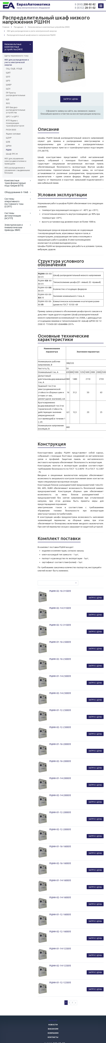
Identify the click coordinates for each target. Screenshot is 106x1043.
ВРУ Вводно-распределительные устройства (15, 110)
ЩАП (8, 73)
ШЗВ (8, 142)
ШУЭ (8, 77)
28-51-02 (85, 7)
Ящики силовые (13, 134)
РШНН (8, 150)
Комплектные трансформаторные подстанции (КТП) (15, 183)
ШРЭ (8, 81)
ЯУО (8, 103)
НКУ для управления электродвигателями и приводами (15, 161)
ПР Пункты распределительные (15, 94)
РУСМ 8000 (11, 130)
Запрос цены (70, 99)
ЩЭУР (8, 138)
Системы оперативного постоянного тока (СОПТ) (14, 203)
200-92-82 (85, 4)
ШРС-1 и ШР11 (12, 116)
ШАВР (8, 85)
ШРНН (8, 146)
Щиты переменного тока (16, 56)
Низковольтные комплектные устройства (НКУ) (14, 47)
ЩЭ (7, 99)
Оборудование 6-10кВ (16, 192)
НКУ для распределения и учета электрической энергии (17, 62)
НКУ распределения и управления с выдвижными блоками (17, 170)
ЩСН (8, 89)
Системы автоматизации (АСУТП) (13, 216)
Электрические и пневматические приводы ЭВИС (14, 227)
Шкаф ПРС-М (12, 154)
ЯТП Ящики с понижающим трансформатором (15, 123)
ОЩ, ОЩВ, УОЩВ (14, 69)
